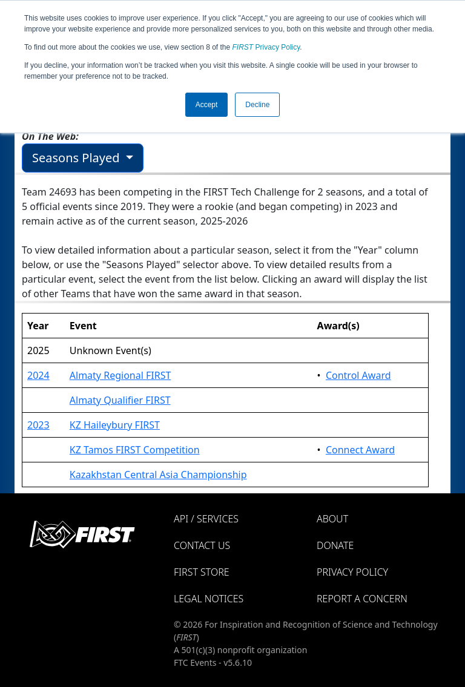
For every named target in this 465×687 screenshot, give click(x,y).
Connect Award (360, 449)
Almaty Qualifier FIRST (120, 400)
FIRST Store (201, 572)
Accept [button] (207, 104)
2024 (38, 375)
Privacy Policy (266, 47)
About (332, 518)
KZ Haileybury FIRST (115, 425)
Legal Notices (208, 598)
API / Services (206, 518)
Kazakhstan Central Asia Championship (158, 474)
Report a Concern (362, 598)
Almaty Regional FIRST (120, 375)
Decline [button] (257, 104)
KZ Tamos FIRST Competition (135, 449)
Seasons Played (77, 158)
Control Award (358, 375)
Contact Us (202, 545)
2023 (38, 425)
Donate (335, 545)
